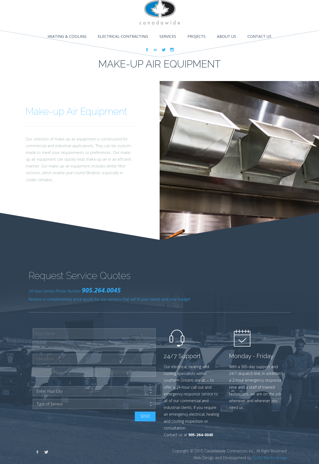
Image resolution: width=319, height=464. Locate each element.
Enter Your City (94, 391)
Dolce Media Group (270, 457)
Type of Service (94, 404)
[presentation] (74, 422)
